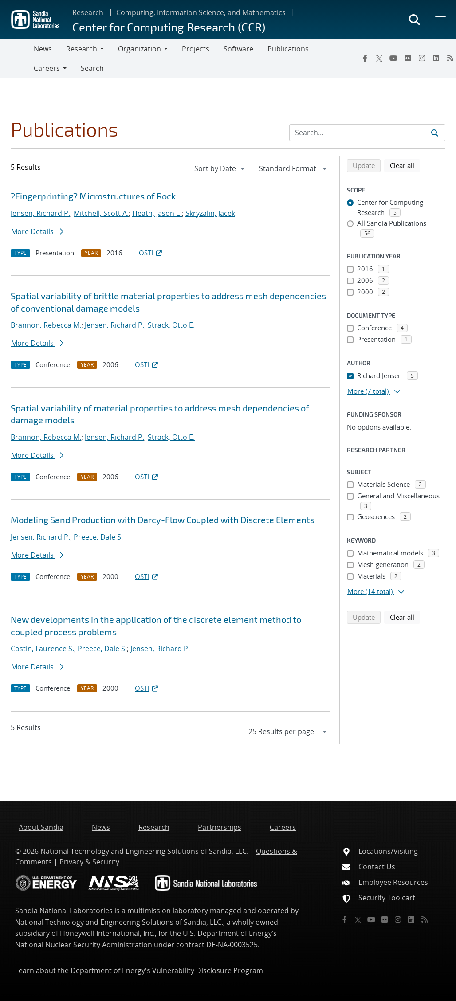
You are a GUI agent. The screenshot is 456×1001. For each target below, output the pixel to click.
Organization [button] (139, 49)
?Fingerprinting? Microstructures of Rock (93, 196)
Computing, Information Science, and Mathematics (201, 12)
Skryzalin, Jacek (210, 213)
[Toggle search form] (414, 19)
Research (87, 12)
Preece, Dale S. (98, 537)
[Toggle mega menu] (441, 19)
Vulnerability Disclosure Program (207, 970)
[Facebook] (365, 58)
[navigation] (220, 168)
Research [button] (81, 49)
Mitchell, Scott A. (101, 213)
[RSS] (424, 919)
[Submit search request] (434, 132)
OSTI (151, 252)
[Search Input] (367, 132)
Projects (195, 49)
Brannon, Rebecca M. (46, 325)
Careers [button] (47, 68)
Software (238, 49)
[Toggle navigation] (17, 58)
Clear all (405, 165)
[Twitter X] (379, 58)
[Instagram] (421, 58)
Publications (288, 49)
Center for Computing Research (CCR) (168, 27)
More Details (37, 231)
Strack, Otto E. (171, 325)
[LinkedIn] (436, 58)
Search (92, 68)
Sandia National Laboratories (64, 910)
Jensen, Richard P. (40, 213)
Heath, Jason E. (157, 213)
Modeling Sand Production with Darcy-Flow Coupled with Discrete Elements (162, 519)
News (43, 49)
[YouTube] (393, 58)
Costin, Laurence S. (42, 648)
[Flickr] (407, 58)
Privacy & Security (89, 862)
